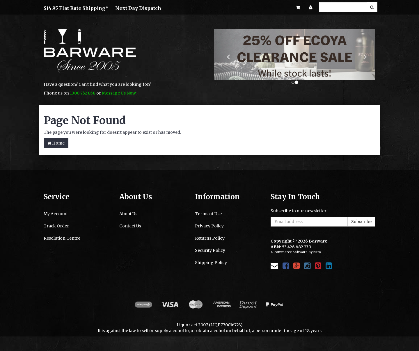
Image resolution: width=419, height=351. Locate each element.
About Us (128, 213)
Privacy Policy (209, 226)
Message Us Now (119, 93)
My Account (56, 213)
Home (56, 143)
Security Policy (210, 250)
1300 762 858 (82, 93)
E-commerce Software (289, 252)
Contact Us (130, 226)
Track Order (56, 226)
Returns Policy (210, 238)
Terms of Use (208, 213)
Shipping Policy (211, 262)
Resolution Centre (62, 238)
